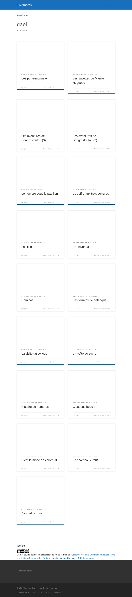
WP (29, 592)
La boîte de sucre (84, 353)
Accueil (20, 15)
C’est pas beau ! (84, 407)
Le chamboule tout (85, 460)
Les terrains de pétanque (89, 300)
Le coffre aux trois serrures (91, 193)
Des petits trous (31, 513)
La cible (26, 247)
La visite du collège (34, 353)
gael (25, 87)
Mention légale (25, 571)
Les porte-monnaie (34, 78)
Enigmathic (29, 588)
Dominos (27, 300)
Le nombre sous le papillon (39, 193)
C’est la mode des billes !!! (39, 460)
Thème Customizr (55, 592)
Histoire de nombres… (36, 407)
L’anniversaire (82, 247)
